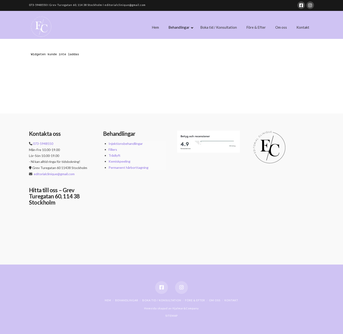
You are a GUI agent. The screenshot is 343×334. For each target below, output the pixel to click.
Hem (108, 300)
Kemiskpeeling (119, 161)
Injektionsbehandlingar (126, 144)
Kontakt (231, 300)
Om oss (214, 300)
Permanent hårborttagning (128, 167)
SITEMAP (171, 315)
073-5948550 (43, 144)
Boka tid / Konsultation (161, 300)
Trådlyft (114, 155)
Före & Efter (195, 300)
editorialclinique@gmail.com (54, 174)
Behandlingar (126, 300)
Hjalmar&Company (185, 308)
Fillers (113, 149)
